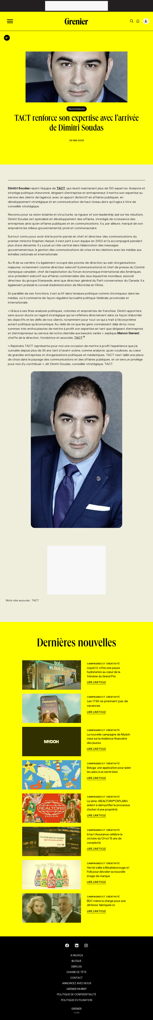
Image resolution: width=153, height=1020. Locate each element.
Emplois (76, 966)
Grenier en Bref (76, 988)
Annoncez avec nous (76, 983)
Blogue (76, 960)
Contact (76, 977)
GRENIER (76, 1008)
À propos (76, 955)
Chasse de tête (76, 972)
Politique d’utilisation (76, 1000)
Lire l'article (96, 682)
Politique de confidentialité (76, 994)
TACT (79, 337)
